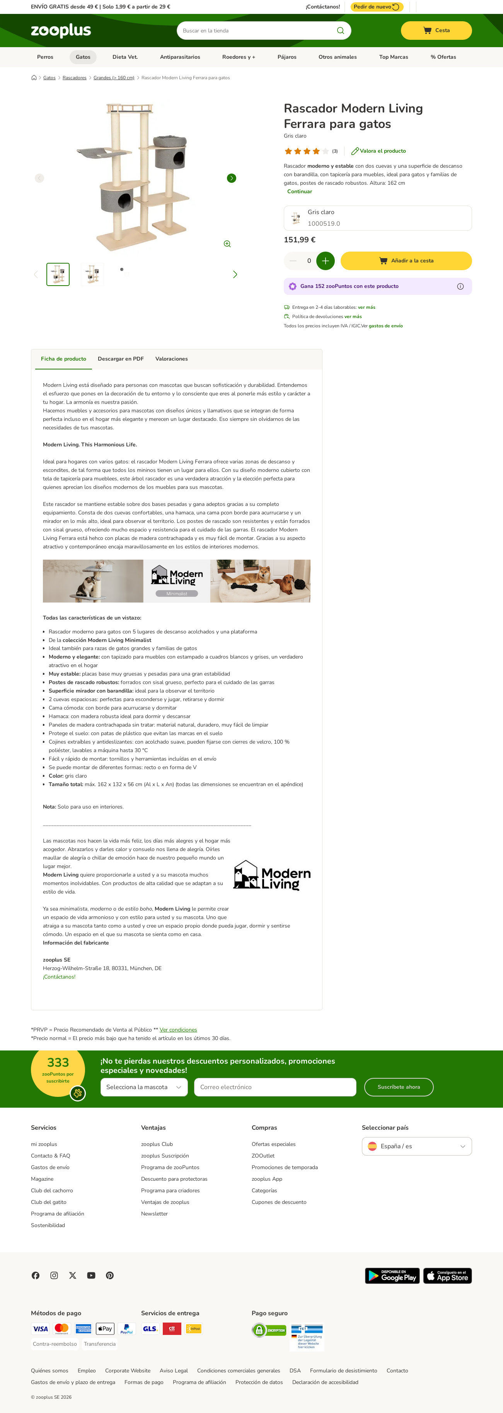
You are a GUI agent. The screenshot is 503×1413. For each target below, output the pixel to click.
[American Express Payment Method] (83, 1330)
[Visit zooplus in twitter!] (72, 1275)
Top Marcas (393, 57)
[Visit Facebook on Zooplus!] (35, 1275)
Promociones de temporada (285, 1167)
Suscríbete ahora (399, 1087)
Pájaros (287, 57)
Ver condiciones (178, 1029)
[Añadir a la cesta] (406, 261)
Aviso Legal (174, 1370)
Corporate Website (127, 1370)
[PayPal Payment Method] (127, 1330)
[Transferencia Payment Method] (100, 1344)
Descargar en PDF (121, 359)
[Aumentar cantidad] (325, 261)
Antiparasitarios (180, 57)
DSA (295, 1370)
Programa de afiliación (57, 1213)
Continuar (299, 191)
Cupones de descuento (279, 1202)
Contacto (397, 1370)
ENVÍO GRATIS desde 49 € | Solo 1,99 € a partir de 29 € (100, 6)
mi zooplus (44, 1144)
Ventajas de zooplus (165, 1202)
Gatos (83, 57)
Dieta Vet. (125, 57)
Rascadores (75, 78)
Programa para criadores (170, 1190)
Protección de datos (259, 1382)
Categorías (264, 1190)
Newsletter (154, 1213)
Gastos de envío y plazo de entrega (73, 1382)
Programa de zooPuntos (170, 1167)
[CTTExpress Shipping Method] (172, 1330)
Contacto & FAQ (50, 1155)
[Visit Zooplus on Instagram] (54, 1275)
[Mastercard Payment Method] (62, 1330)
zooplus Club (157, 1144)
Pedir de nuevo (377, 7)
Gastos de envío (50, 1167)
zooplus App (267, 1179)
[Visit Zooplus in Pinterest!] (109, 1275)
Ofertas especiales (274, 1144)
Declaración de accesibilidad (325, 1382)
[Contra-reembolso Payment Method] (55, 1344)
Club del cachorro (52, 1190)
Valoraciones (171, 359)
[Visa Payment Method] (40, 1330)
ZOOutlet (263, 1155)
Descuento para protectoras (174, 1179)
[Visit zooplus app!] (392, 1282)
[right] (231, 178)
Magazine (42, 1179)
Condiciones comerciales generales (238, 1370)
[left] (39, 178)
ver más (366, 307)
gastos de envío (386, 326)
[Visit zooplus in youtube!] (91, 1275)
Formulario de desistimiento (343, 1370)
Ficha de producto (63, 359)
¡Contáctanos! (323, 6)
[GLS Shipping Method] (150, 1330)
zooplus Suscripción (165, 1155)
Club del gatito (48, 1202)
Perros (45, 57)
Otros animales (338, 57)
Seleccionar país (385, 1128)
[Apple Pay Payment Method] (105, 1330)
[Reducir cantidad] (293, 261)
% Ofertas (443, 57)
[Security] (269, 1332)
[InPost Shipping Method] (193, 1330)
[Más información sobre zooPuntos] (460, 286)
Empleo (87, 1370)
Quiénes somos (49, 1370)
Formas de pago (144, 1382)
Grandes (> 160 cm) (114, 78)
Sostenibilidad (48, 1225)
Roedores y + (238, 57)
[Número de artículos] (309, 261)
